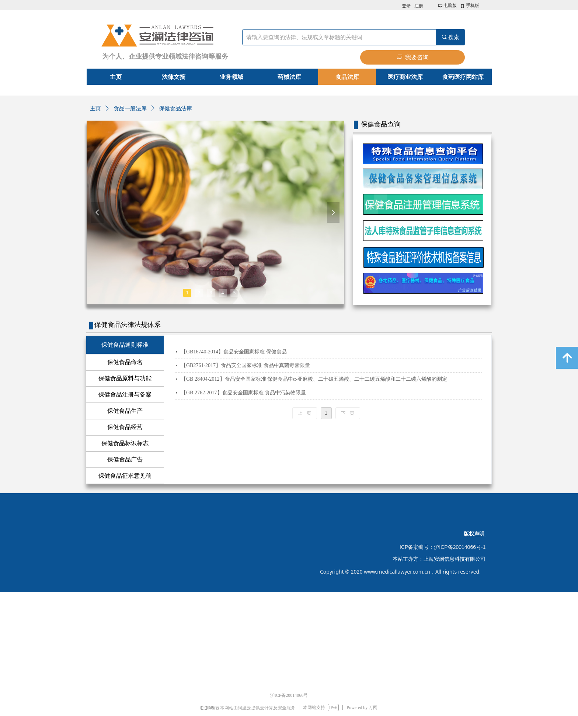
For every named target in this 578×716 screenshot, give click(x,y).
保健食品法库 (175, 108)
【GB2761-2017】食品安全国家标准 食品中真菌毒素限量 (245, 365)
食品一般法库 (130, 108)
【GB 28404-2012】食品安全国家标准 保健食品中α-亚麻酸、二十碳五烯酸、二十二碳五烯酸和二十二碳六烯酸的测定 (314, 379)
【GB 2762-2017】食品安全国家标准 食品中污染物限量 (243, 392)
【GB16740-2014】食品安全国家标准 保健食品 (234, 351)
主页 (95, 108)
